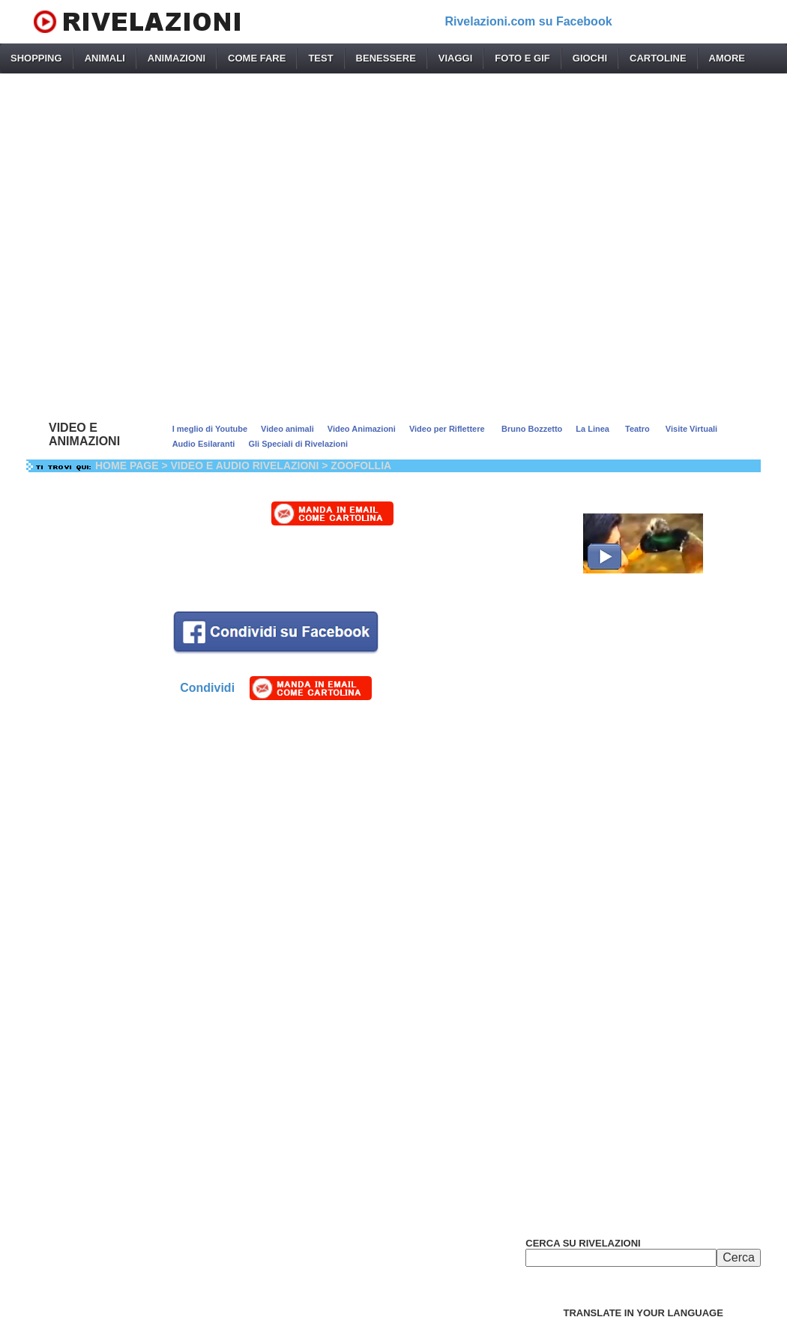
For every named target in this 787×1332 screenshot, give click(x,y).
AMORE (727, 58)
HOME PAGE (127, 465)
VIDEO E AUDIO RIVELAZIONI (245, 465)
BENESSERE (386, 58)
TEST (320, 58)
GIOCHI (590, 58)
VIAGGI (455, 58)
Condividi (207, 687)
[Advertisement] (393, 243)
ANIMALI (105, 58)
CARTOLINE (658, 58)
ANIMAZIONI (176, 58)
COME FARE (257, 58)
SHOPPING (36, 58)
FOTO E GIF (522, 58)
